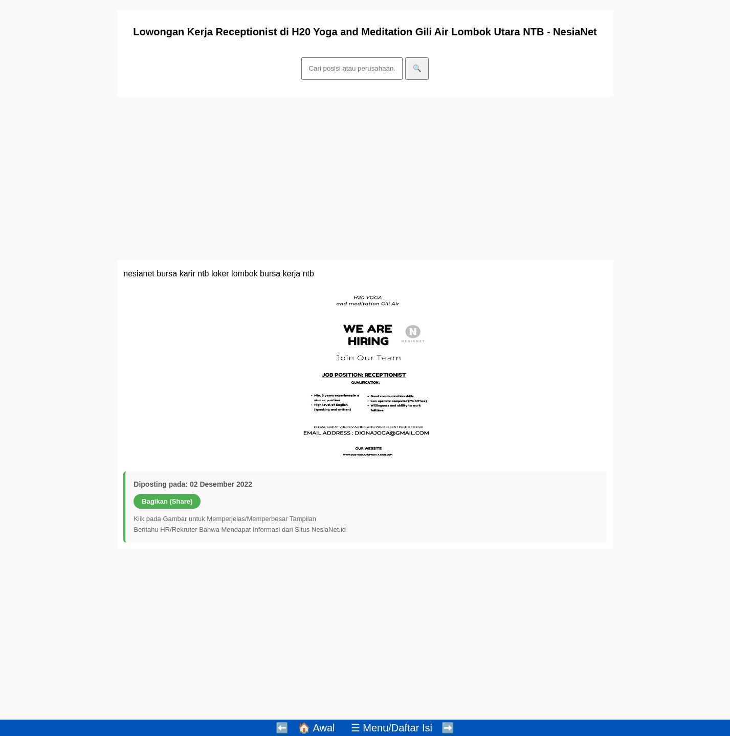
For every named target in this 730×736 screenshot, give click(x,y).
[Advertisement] (365, 178)
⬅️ (282, 727)
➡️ (447, 727)
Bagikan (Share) (167, 501)
